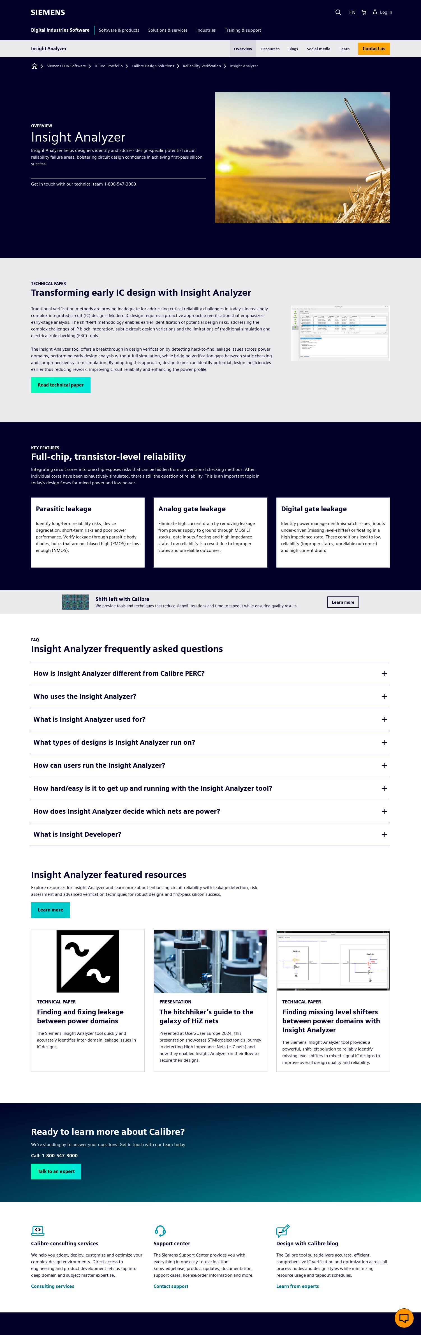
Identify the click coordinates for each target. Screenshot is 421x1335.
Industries (206, 30)
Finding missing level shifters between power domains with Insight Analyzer (331, 1021)
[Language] (351, 12)
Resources (270, 49)
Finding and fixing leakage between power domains (80, 1016)
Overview (243, 49)
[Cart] (364, 12)
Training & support (243, 30)
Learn (344, 49)
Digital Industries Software (60, 30)
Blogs (293, 49)
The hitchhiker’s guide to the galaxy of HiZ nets (206, 1016)
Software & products (119, 30)
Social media (318, 49)
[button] (61, 385)
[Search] (338, 12)
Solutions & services (168, 30)
